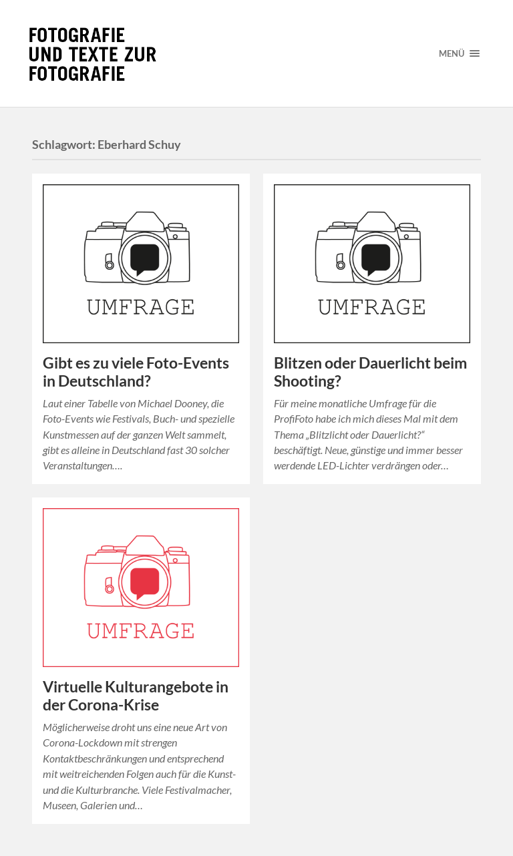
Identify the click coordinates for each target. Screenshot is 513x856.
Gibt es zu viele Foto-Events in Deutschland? (136, 372)
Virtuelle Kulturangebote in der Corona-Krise (135, 696)
